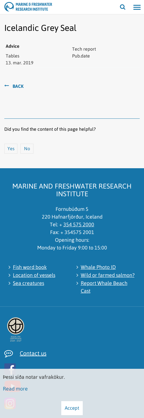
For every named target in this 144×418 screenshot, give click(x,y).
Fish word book (30, 267)
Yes (11, 148)
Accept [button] (72, 408)
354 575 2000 (78, 224)
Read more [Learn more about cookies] (15, 389)
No (27, 148)
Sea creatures (28, 283)
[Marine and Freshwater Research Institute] (11, 7)
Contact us (33, 353)
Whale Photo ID (98, 267)
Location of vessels (34, 275)
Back (18, 86)
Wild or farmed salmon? (108, 275)
